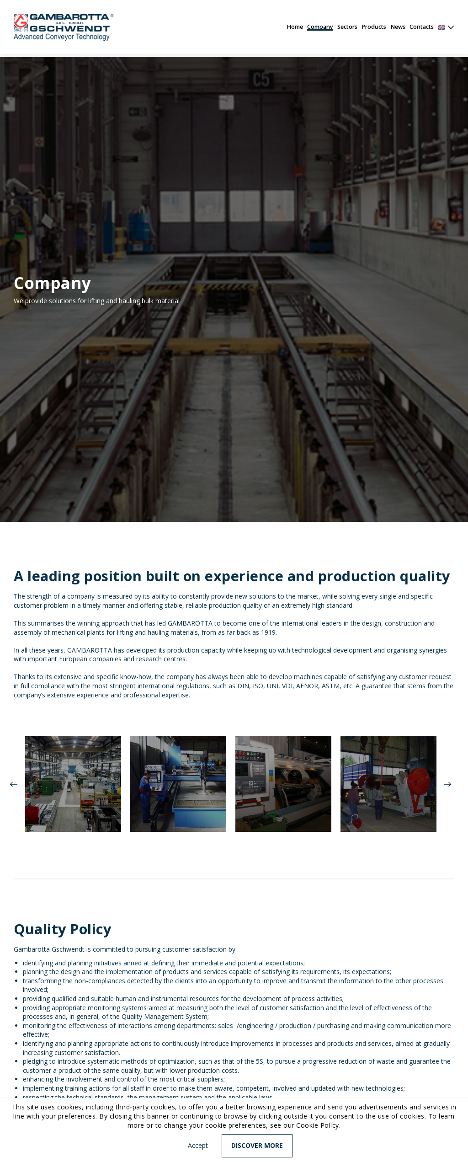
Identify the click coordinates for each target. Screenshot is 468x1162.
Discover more (257, 1145)
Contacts (422, 27)
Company (320, 27)
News (397, 27)
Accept (198, 1145)
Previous (14, 784)
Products (374, 27)
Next (447, 784)
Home (295, 27)
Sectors (347, 27)
